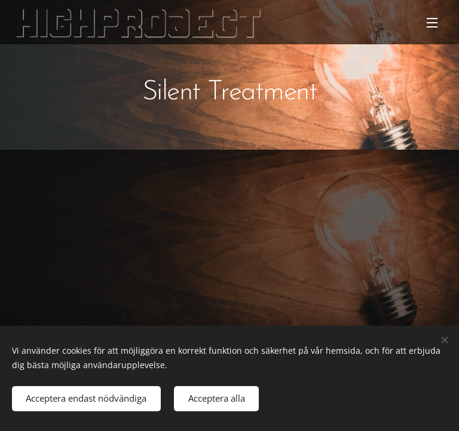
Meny (432, 22)
